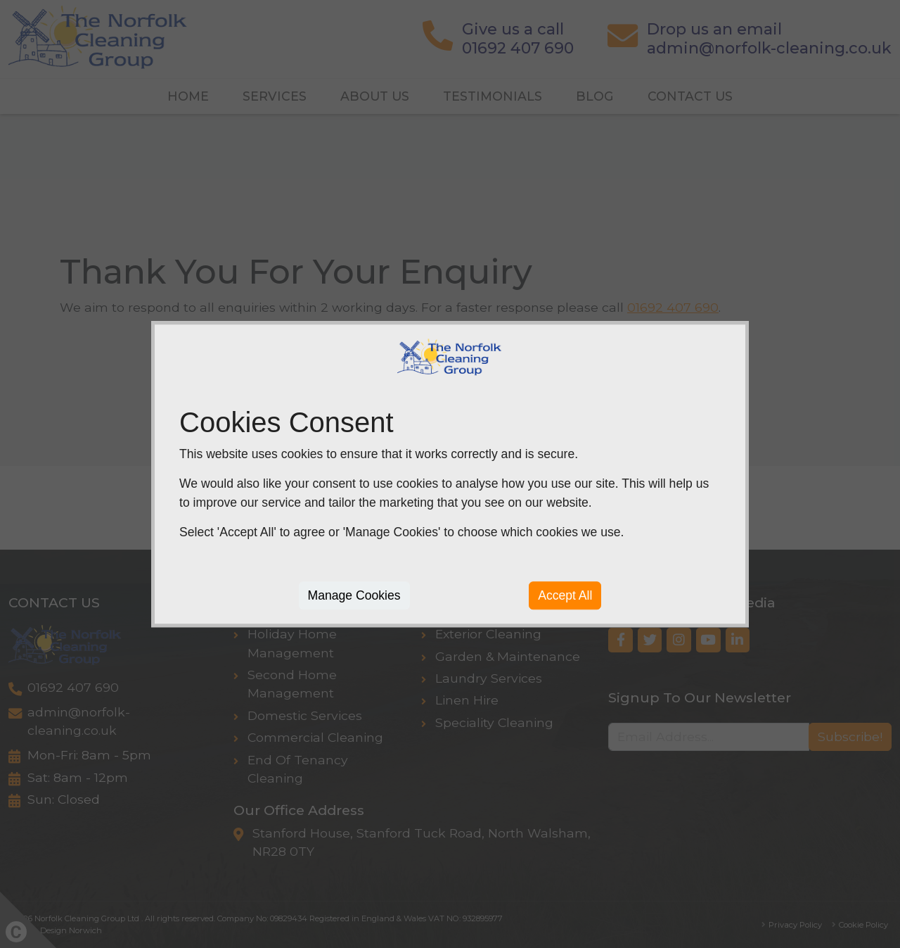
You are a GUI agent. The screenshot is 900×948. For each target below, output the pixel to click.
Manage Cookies (354, 595)
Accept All (565, 595)
